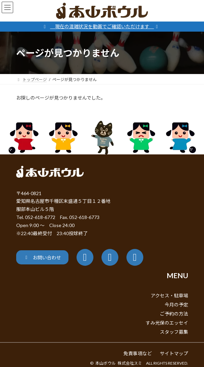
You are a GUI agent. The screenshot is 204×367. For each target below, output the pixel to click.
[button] (42, 257)
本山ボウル (105, 363)
